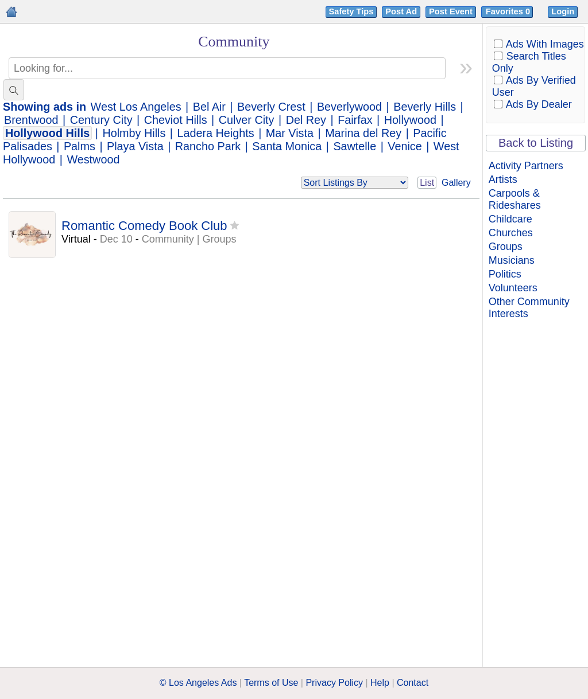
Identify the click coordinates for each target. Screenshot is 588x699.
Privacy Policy (334, 683)
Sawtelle (354, 146)
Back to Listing (535, 142)
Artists (503, 179)
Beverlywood (349, 106)
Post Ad (401, 11)
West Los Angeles (136, 106)
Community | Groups (189, 239)
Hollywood (410, 120)
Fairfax (355, 120)
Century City (101, 120)
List (427, 183)
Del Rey (306, 120)
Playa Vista (135, 146)
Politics (505, 274)
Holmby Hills (133, 133)
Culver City (246, 120)
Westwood (93, 159)
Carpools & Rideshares (515, 199)
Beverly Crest (271, 106)
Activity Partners (526, 165)
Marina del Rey (363, 133)
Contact (412, 683)
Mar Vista (290, 133)
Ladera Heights (215, 133)
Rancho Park (208, 146)
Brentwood (31, 120)
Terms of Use (271, 683)
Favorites (509, 11)
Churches (511, 233)
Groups (506, 246)
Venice (404, 146)
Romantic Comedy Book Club (144, 225)
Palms (79, 146)
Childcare (510, 219)
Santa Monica (287, 146)
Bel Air (209, 106)
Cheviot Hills (175, 120)
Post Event (451, 11)
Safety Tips (351, 11)
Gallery (456, 183)
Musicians (512, 260)
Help (379, 683)
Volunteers (513, 288)
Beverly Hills (424, 106)
